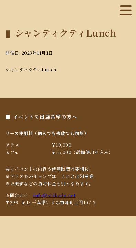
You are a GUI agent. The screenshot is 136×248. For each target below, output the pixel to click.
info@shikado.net (54, 195)
